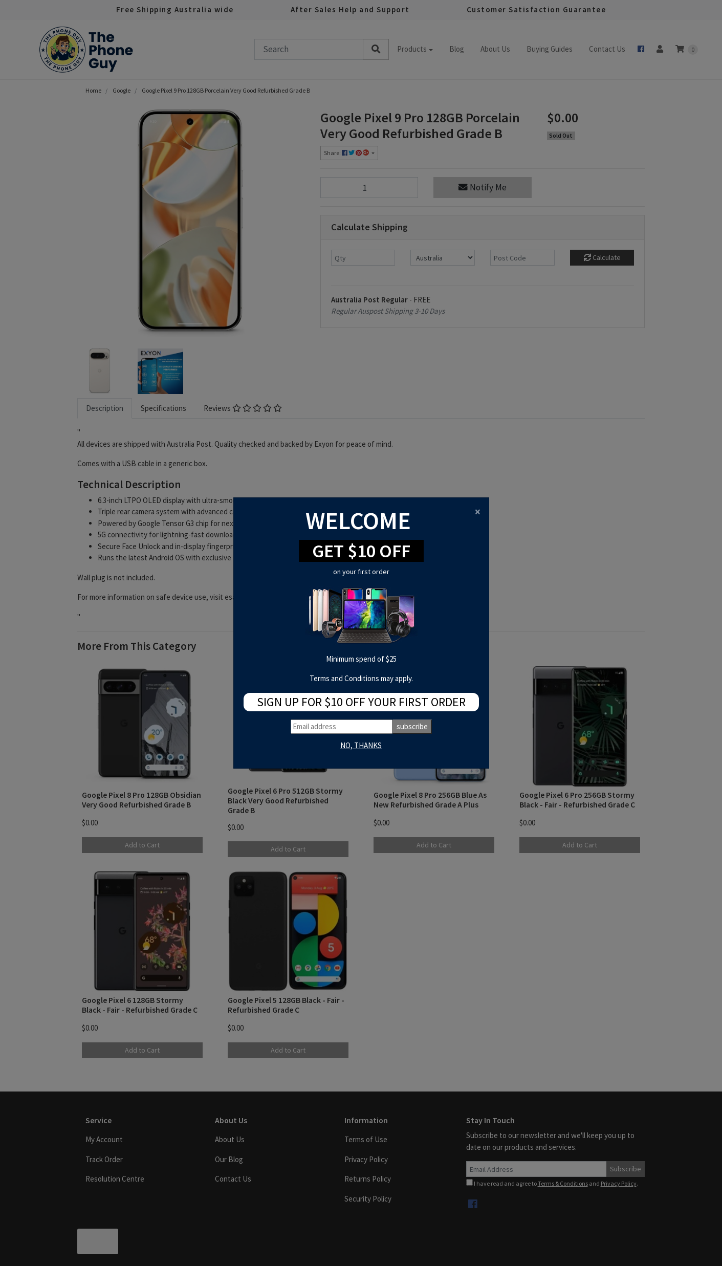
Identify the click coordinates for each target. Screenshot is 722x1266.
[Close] (477, 511)
